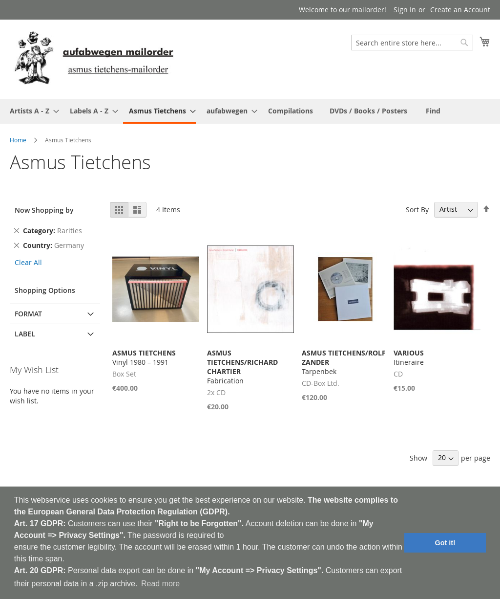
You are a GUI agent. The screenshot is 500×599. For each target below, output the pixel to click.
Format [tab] (28, 313)
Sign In (405, 9)
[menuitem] (31, 110)
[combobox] (412, 42)
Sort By (417, 209)
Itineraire (409, 357)
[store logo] (94, 59)
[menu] (250, 111)
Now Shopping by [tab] (44, 210)
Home (18, 140)
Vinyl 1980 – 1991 (144, 357)
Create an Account (460, 9)
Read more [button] (160, 583)
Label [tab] (25, 333)
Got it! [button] (445, 543)
